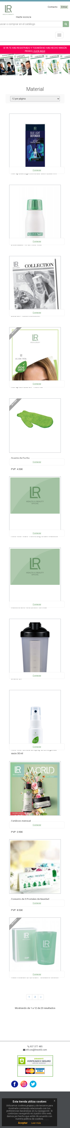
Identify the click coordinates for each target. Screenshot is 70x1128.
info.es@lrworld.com (35, 1050)
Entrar (64, 7)
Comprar (37, 170)
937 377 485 (35, 1046)
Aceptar (23, 1122)
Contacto (52, 7)
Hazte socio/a (23, 17)
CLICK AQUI (39, 51)
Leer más (36, 1123)
